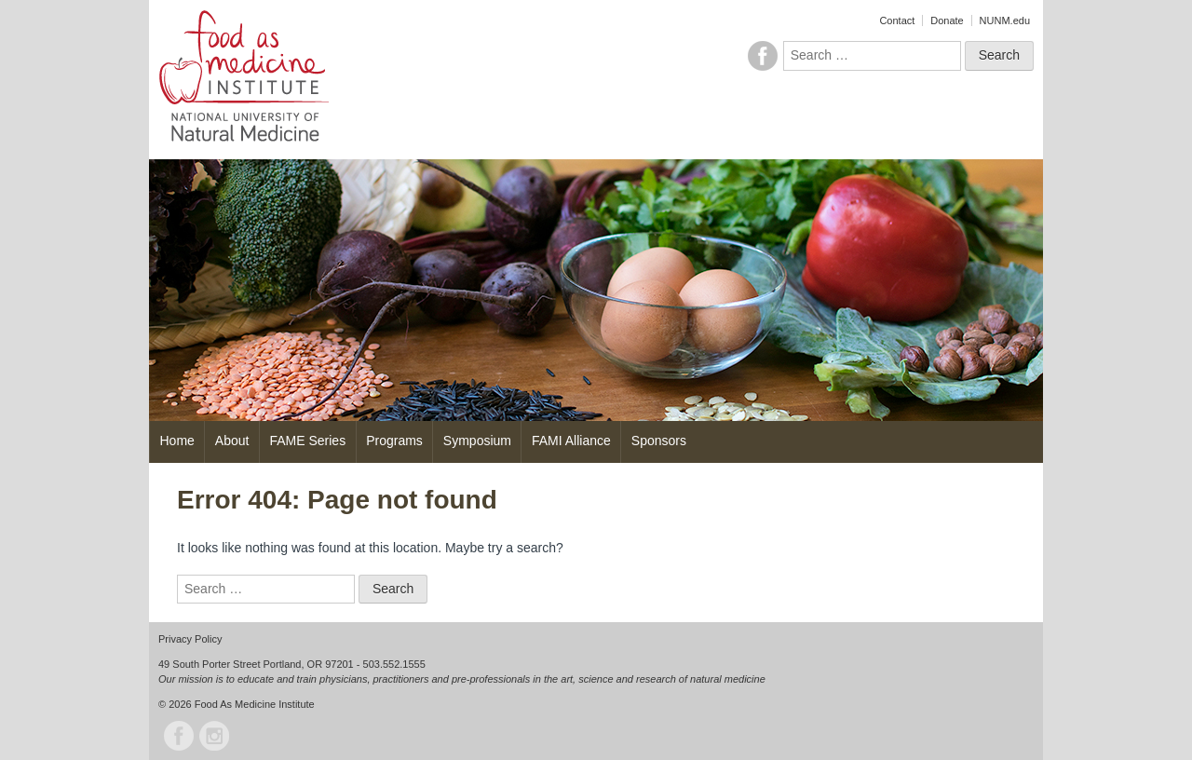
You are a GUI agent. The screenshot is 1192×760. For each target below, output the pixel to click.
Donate (946, 20)
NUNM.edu (1005, 20)
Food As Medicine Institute (255, 704)
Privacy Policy (190, 639)
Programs (394, 440)
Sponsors (658, 440)
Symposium (477, 440)
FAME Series (307, 440)
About (232, 440)
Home (177, 440)
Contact (896, 20)
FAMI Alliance (571, 440)
